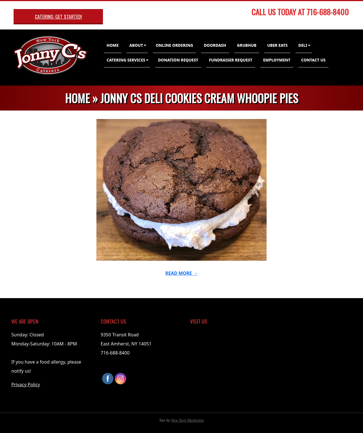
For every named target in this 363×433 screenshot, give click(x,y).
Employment (276, 60)
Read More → (181, 273)
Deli (302, 45)
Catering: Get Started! (58, 16)
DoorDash (215, 45)
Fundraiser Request (230, 60)
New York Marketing (187, 420)
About (136, 45)
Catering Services (126, 60)
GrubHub (247, 45)
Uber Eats (277, 45)
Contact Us (313, 60)
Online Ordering (174, 45)
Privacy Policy (25, 384)
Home (113, 45)
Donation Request (178, 60)
